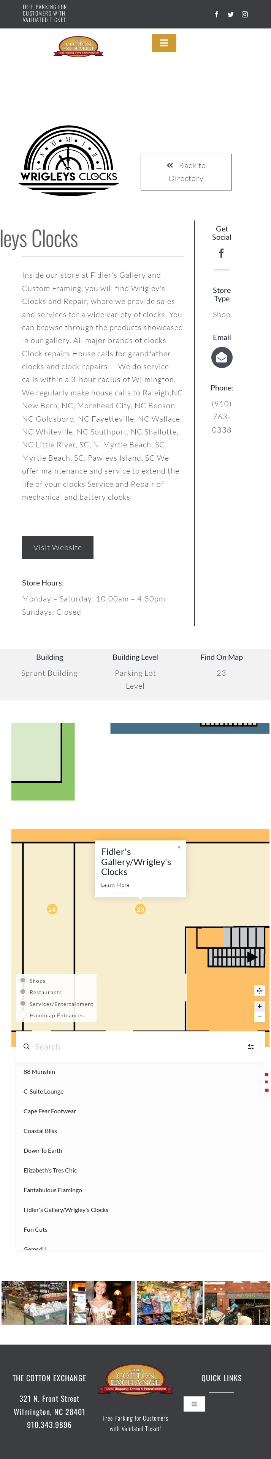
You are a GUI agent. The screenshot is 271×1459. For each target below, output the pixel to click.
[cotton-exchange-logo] (78, 39)
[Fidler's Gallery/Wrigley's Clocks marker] (140, 909)
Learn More (115, 884)
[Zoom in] (259, 1006)
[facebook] (217, 14)
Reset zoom (260, 991)
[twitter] (231, 14)
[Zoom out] (259, 1017)
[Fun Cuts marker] (52, 909)
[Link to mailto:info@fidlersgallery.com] (222, 357)
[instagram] (245, 14)
